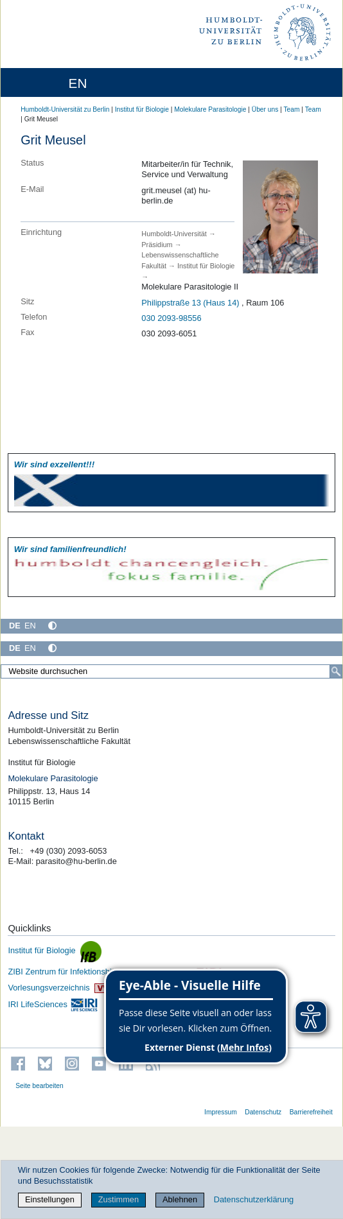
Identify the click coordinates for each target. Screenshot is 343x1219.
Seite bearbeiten (39, 1085)
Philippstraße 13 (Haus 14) (190, 302)
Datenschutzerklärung (254, 1199)
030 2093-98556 (171, 318)
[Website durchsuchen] (171, 671)
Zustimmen (118, 1199)
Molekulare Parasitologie (210, 109)
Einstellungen (50, 1199)
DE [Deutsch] (15, 625)
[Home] (46, 82)
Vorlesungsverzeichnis (62, 987)
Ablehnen (180, 1199)
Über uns (265, 109)
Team (291, 109)
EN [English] (30, 625)
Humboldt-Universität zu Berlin (65, 109)
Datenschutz (263, 1112)
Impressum (220, 1112)
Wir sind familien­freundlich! (70, 549)
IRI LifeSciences (53, 1004)
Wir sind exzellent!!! (54, 464)
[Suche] (336, 671)
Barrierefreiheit (311, 1112)
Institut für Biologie (142, 109)
